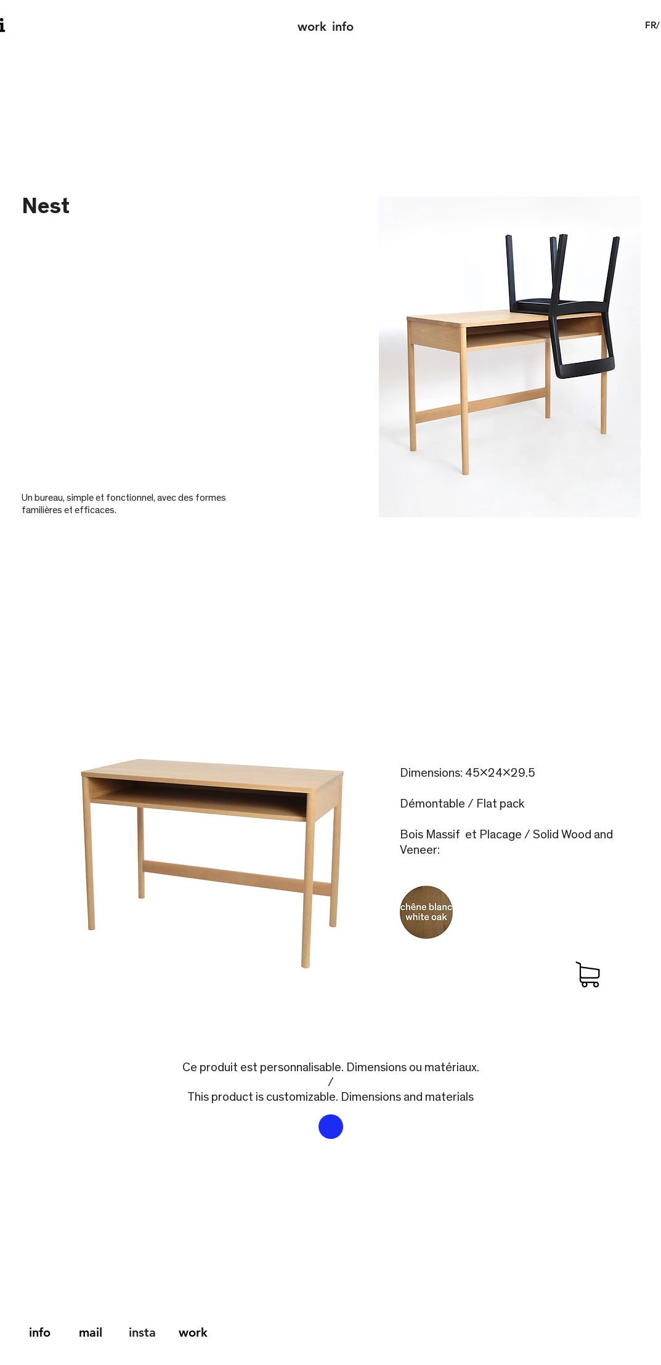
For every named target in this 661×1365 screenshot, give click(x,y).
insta (142, 1332)
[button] (652, 25)
